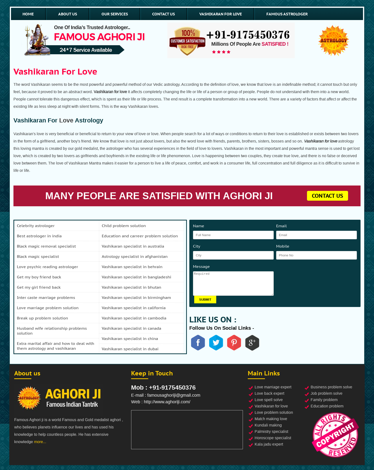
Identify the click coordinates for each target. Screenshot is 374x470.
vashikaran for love (220, 13)
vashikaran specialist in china (130, 338)
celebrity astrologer (36, 225)
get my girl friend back (39, 287)
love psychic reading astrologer (47, 266)
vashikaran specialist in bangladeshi (136, 276)
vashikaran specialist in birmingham (136, 297)
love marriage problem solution (48, 307)
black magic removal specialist (46, 246)
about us (67, 13)
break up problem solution (42, 318)
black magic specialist (38, 256)
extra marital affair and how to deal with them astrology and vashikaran (55, 346)
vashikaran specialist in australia (133, 246)
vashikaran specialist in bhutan (131, 287)
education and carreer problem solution (140, 235)
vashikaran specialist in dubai (130, 348)
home (28, 13)
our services (115, 13)
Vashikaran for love (55, 71)
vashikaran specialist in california (134, 307)
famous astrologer (287, 13)
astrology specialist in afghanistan (135, 256)
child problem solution (124, 225)
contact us (163, 13)
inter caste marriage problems (46, 297)
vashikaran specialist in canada (131, 328)
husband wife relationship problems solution (52, 331)
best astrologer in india (39, 235)
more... (40, 442)
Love (66, 120)
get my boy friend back (39, 276)
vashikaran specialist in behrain (132, 266)
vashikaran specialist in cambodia (134, 318)
